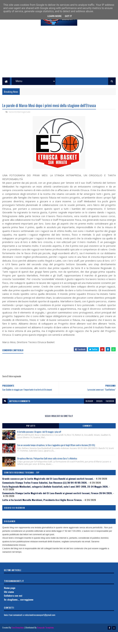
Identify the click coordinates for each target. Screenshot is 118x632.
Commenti (87, 425)
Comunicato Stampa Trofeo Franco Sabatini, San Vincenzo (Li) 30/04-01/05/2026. (44, 482)
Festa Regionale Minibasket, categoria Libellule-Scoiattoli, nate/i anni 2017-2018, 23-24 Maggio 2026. (55, 486)
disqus (99, 401)
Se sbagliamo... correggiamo (18, 599)
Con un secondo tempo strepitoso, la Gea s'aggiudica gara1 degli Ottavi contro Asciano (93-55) (56, 445)
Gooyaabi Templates (45, 627)
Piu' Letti (30, 425)
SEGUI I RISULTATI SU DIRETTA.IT (59, 416)
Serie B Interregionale (19, 111)
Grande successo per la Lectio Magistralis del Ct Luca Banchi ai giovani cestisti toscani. (48, 478)
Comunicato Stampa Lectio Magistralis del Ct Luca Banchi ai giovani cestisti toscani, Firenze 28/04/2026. (57, 493)
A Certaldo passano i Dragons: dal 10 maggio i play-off (39, 431)
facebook (110, 401)
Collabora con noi (13, 595)
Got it (68, 16)
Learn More (54, 16)
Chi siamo (9, 591)
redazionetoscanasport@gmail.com (39, 615)
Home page (9, 588)
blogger (89, 401)
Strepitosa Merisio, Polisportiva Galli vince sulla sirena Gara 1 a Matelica (47, 458)
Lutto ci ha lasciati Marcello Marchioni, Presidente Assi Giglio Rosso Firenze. (42, 500)
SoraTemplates (18, 627)
